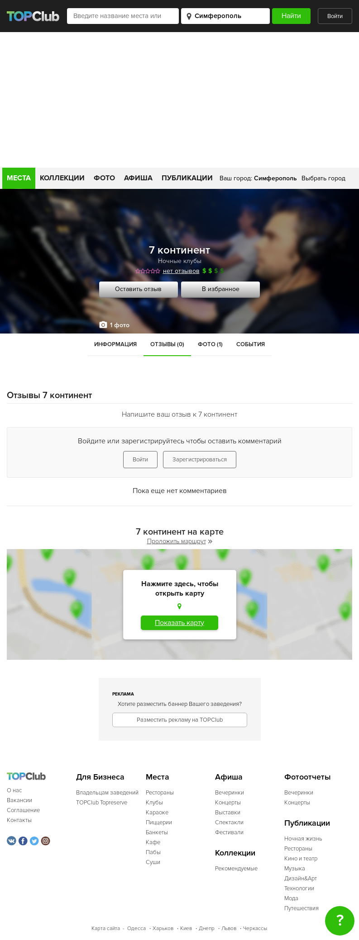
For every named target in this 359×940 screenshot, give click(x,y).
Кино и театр (300, 858)
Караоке (157, 812)
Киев (186, 928)
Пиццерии (159, 822)
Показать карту (179, 622)
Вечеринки (229, 792)
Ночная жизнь (303, 838)
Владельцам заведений (107, 792)
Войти (335, 16)
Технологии (299, 888)
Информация (115, 344)
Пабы (153, 852)
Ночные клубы (179, 261)
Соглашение (23, 810)
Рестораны (160, 792)
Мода (291, 898)
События (250, 344)
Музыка (294, 868)
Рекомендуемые (236, 868)
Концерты (228, 802)
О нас (14, 790)
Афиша (138, 178)
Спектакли (229, 822)
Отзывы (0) (167, 344)
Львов (228, 928)
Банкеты (157, 832)
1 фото (119, 325)
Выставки (227, 812)
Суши (153, 862)
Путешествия (301, 908)
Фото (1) (210, 344)
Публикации (187, 178)
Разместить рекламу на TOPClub (180, 720)
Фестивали (229, 832)
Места (19, 178)
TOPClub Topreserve (101, 802)
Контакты (19, 820)
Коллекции (62, 178)
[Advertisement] (180, 100)
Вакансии (19, 800)
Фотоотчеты (307, 777)
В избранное (220, 289)
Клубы (154, 802)
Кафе (153, 842)
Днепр (207, 928)
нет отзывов (181, 271)
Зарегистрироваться (199, 459)
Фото (104, 178)
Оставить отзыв (138, 289)
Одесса (136, 928)
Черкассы (255, 928)
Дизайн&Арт (300, 878)
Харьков (163, 928)
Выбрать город (323, 178)
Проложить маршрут (179, 541)
